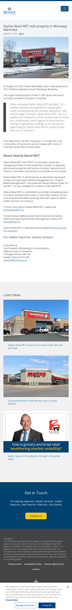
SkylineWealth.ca (11, 221)
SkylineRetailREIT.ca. (13, 209)
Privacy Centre (15, 564)
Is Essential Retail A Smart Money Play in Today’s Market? (32, 402)
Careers (36, 569)
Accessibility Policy (33, 564)
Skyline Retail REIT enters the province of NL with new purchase (35, 347)
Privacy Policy (12, 600)
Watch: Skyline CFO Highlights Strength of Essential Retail (34, 458)
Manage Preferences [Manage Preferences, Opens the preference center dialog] (25, 606)
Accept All (47, 606)
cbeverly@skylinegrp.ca (15, 260)
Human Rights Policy (54, 564)
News (21, 34)
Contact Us (36, 515)
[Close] (68, 587)
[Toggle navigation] (65, 9)
